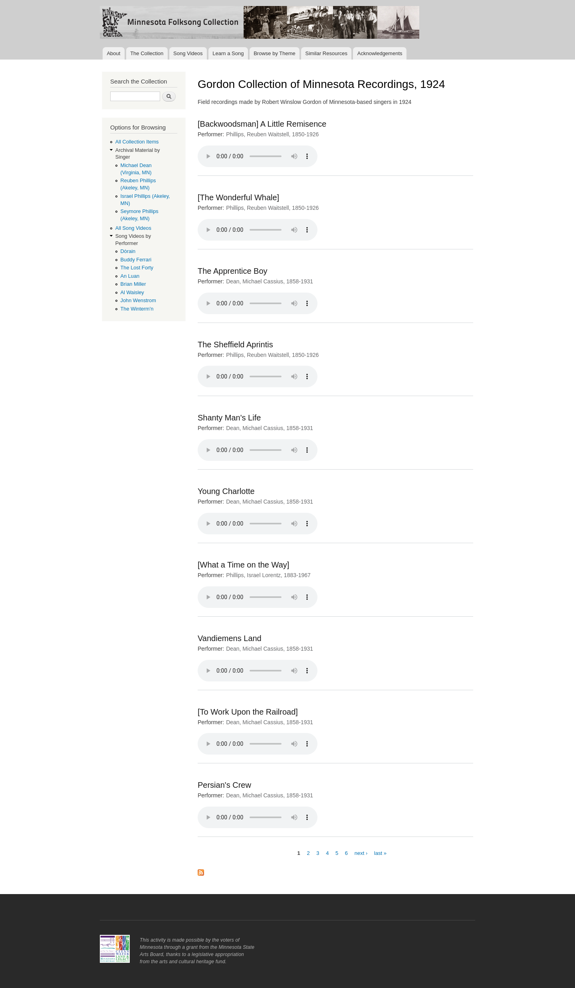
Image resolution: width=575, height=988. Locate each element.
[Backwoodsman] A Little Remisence (262, 124)
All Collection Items (137, 142)
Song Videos (188, 53)
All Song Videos (133, 228)
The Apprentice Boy (233, 271)
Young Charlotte (226, 491)
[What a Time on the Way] (243, 564)
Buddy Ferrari (136, 260)
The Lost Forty (137, 268)
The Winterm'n (137, 309)
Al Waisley (132, 292)
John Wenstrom (138, 300)
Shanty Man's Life (229, 417)
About (113, 53)
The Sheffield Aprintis (235, 344)
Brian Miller (133, 284)
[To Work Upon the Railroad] (248, 711)
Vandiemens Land (230, 638)
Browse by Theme (274, 53)
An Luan (130, 276)
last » (380, 853)
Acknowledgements (379, 53)
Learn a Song (228, 53)
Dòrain (128, 251)
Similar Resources (326, 53)
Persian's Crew (224, 785)
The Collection (146, 53)
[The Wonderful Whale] (238, 197)
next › (361, 853)
